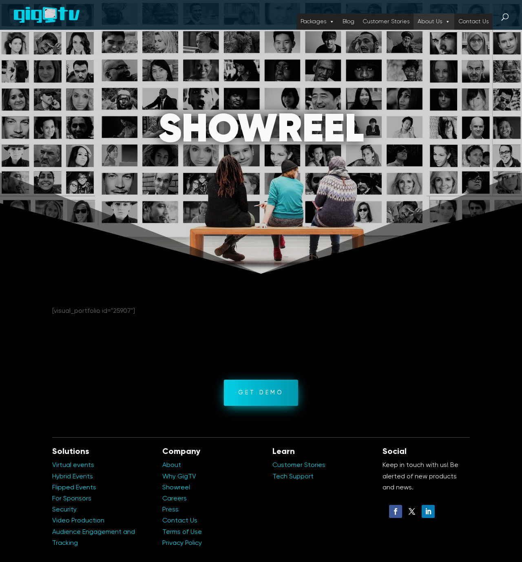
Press (170, 510)
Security (64, 510)
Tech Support (293, 476)
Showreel (176, 488)
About (171, 465)
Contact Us (473, 21)
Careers (174, 499)
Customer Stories (386, 21)
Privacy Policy (182, 543)
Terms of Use (182, 532)
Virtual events (73, 465)
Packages (317, 21)
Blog (348, 21)
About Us (434, 21)
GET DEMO (261, 393)
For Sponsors (71, 499)
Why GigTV (179, 476)
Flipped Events (74, 488)
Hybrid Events (72, 476)
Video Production (78, 521)
